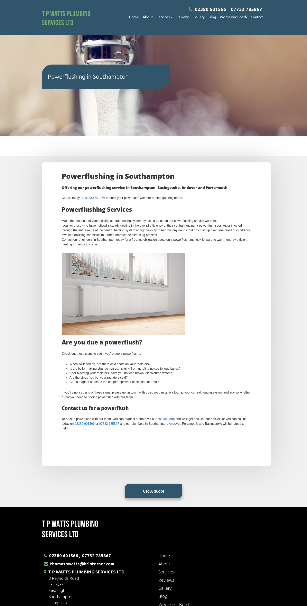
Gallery (199, 17)
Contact (257, 17)
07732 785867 (246, 9)
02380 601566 (210, 9)
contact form (166, 419)
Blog (212, 17)
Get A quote (153, 491)
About (148, 17)
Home (134, 17)
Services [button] (164, 17)
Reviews (183, 17)
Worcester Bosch (233, 17)
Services (166, 571)
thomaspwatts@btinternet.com (82, 563)
